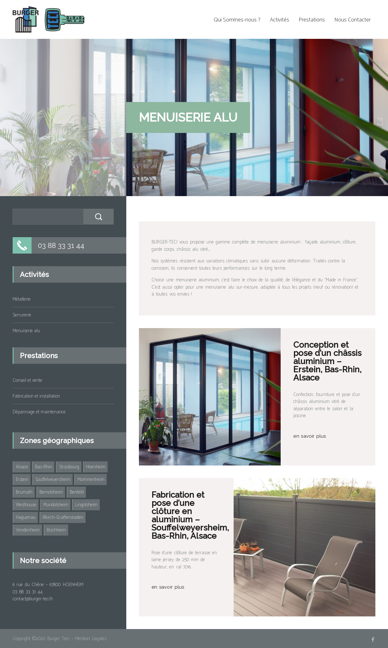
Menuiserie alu (26, 331)
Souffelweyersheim (52, 479)
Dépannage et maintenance (39, 412)
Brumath (24, 492)
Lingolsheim (86, 505)
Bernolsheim (51, 492)
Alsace (22, 467)
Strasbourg (69, 467)
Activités (279, 20)
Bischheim (56, 530)
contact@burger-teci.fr (33, 599)
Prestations (312, 20)
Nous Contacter (352, 20)
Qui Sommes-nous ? (237, 20)
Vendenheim (28, 530)
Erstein (22, 479)
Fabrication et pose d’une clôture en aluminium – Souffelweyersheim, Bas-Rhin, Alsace (190, 515)
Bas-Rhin (43, 467)
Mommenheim (90, 479)
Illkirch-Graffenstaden (63, 517)
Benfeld (77, 492)
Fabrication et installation (36, 396)
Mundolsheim (55, 505)
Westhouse (26, 505)
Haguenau (26, 517)
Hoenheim (95, 467)
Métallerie (22, 299)
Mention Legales (90, 639)
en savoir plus (309, 436)
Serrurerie (22, 315)
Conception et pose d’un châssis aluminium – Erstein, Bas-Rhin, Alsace (327, 361)
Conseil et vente (27, 380)
